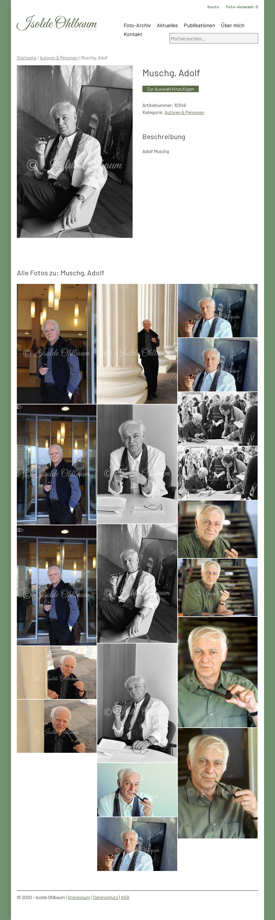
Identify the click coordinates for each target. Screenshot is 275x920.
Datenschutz (105, 897)
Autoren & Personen (59, 57)
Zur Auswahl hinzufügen (170, 89)
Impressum (79, 897)
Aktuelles (167, 25)
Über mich (232, 25)
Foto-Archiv (137, 25)
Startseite (26, 57)
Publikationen (199, 25)
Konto (213, 6)
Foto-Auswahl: (242, 6)
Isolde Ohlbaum (57, 24)
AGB (125, 897)
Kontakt (133, 34)
